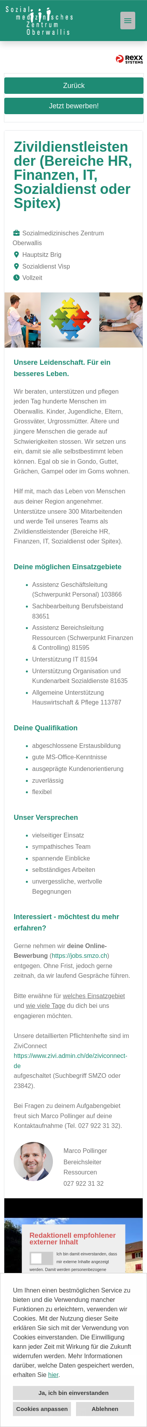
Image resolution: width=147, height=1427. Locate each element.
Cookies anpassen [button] (42, 1408)
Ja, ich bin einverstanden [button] (73, 1392)
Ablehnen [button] (105, 1408)
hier (53, 1374)
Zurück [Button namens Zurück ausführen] (74, 86)
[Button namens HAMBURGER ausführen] (127, 20)
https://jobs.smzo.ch (79, 955)
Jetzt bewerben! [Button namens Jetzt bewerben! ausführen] (74, 106)
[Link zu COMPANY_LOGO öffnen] (39, 20)
